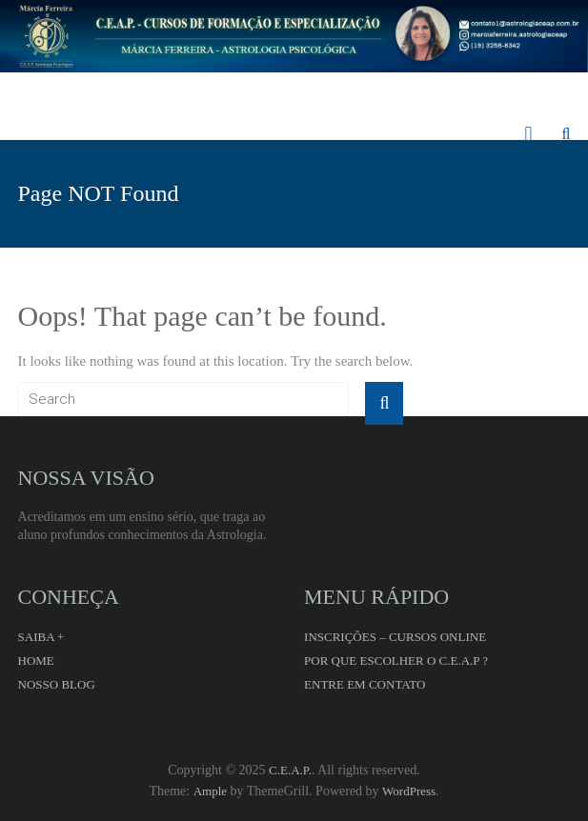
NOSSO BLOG (56, 684)
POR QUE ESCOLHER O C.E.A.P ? (396, 660)
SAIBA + (41, 637)
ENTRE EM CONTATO (364, 684)
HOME (36, 660)
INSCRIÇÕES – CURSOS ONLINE (395, 637)
